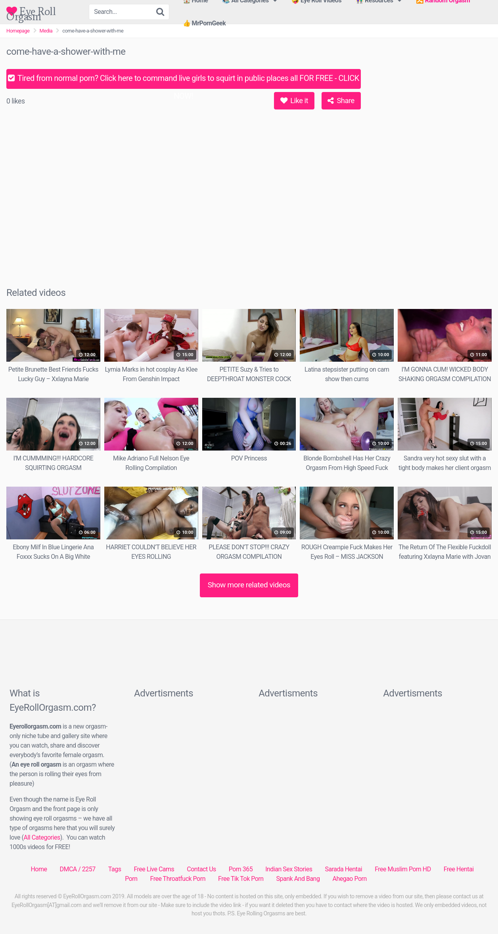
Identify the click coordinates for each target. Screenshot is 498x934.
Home (39, 869)
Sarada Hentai (343, 869)
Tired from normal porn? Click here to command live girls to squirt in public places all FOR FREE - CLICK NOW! (183, 81)
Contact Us (201, 869)
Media (46, 31)
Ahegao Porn (349, 878)
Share (341, 100)
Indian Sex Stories (288, 869)
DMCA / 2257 (77, 869)
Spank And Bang (298, 878)
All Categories (41, 837)
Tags (114, 869)
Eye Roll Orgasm (31, 11)
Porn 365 (241, 869)
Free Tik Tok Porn (241, 878)
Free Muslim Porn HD (403, 869)
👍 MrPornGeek (204, 23)
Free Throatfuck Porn (177, 878)
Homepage (18, 31)
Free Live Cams (154, 869)
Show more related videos (249, 584)
